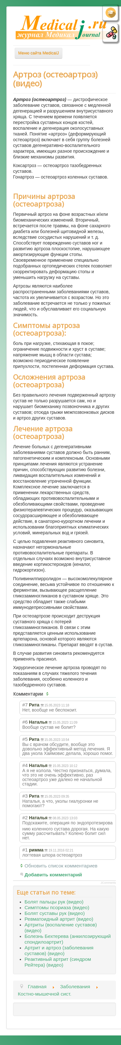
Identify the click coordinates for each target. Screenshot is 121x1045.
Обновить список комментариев (61, 865)
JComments (108, 882)
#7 (25, 704)
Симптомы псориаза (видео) (57, 907)
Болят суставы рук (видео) (55, 913)
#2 (25, 817)
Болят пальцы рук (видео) (54, 901)
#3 (25, 796)
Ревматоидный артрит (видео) (59, 919)
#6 (25, 722)
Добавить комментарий (53, 874)
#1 (25, 849)
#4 (25, 765)
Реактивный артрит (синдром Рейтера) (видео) (58, 962)
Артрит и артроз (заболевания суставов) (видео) (59, 950)
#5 (25, 739)
